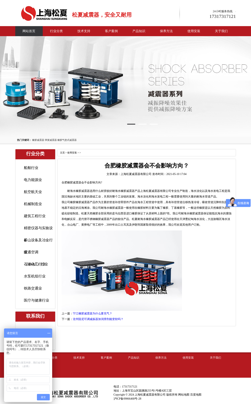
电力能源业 (33, 180)
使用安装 (193, 31)
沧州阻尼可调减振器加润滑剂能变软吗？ (98, 319)
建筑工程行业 (35, 216)
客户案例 (111, 31)
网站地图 (183, 394)
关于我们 (221, 31)
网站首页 (28, 31)
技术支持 (83, 31)
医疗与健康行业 (36, 300)
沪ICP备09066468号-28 (127, 398)
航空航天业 (33, 192)
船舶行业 (31, 168)
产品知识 (138, 31)
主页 (62, 152)
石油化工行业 (35, 264)
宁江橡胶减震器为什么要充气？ (92, 313)
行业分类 (56, 31)
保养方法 (166, 31)
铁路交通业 (33, 288)
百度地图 (195, 394)
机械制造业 (33, 204)
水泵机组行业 (35, 276)
